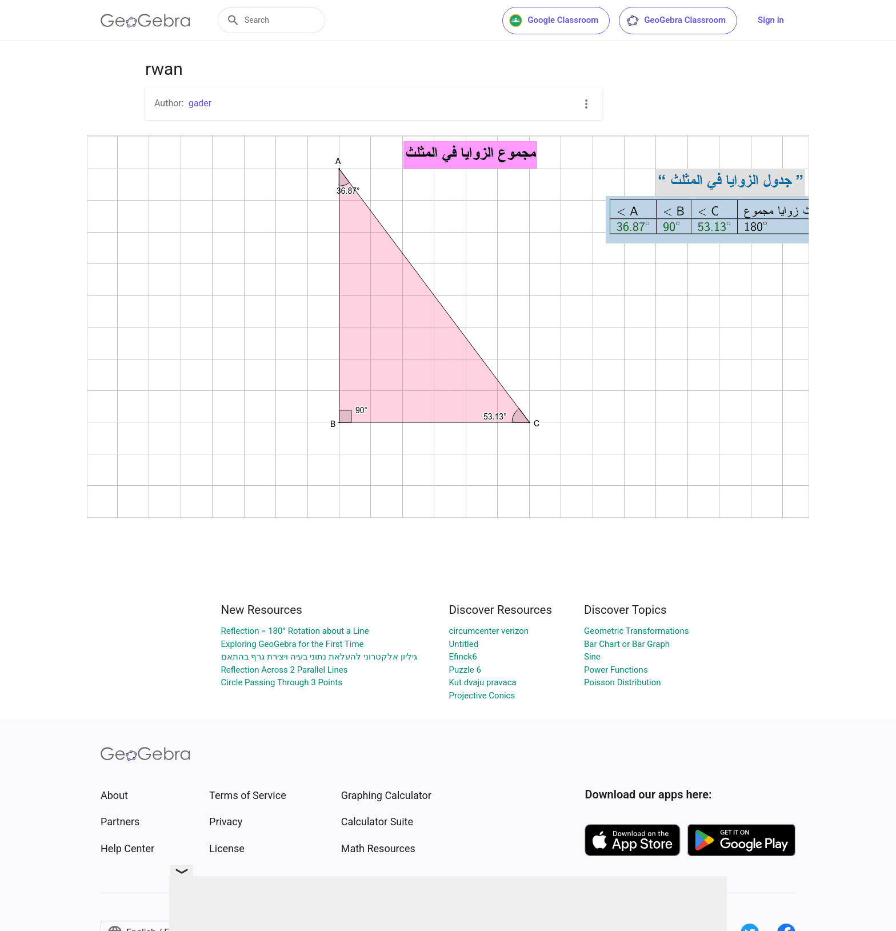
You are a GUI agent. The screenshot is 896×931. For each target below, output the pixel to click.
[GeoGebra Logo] (145, 20)
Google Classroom (553, 20)
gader (200, 103)
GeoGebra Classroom (676, 20)
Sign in (771, 20)
